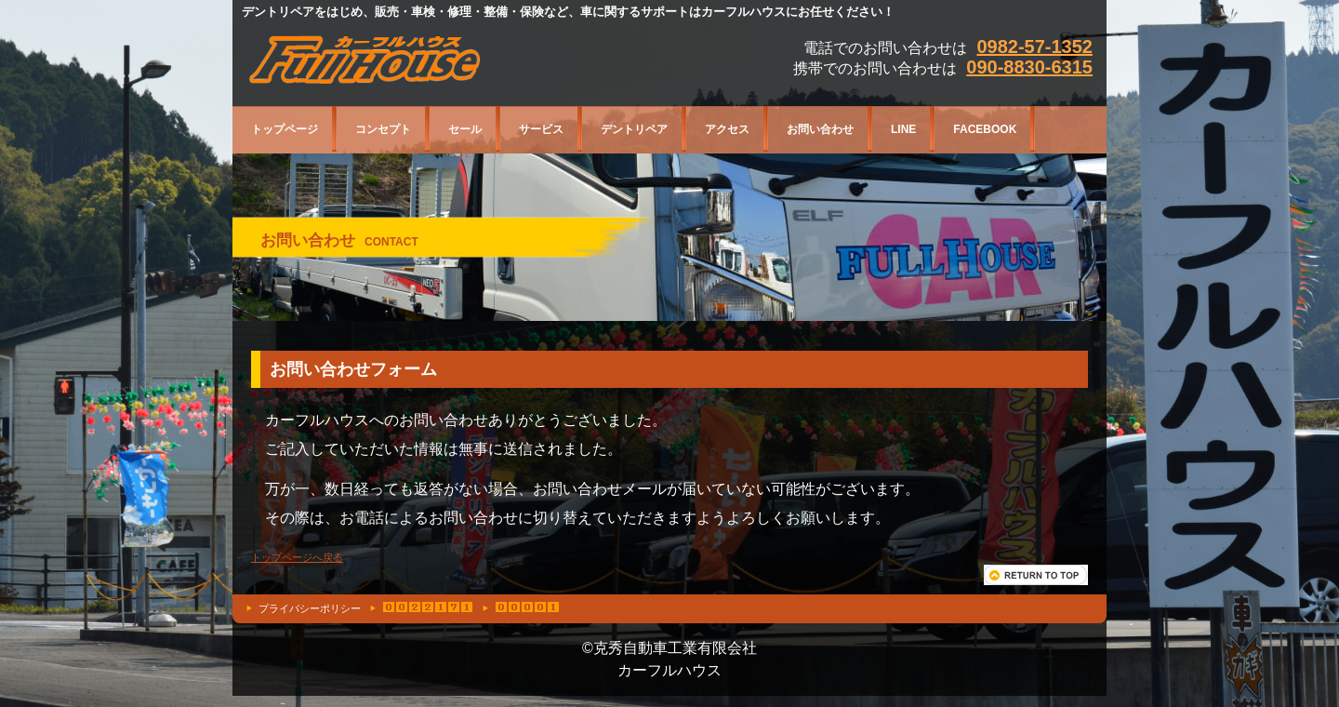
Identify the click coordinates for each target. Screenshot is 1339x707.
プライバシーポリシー (310, 608)
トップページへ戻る (297, 557)
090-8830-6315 (1029, 67)
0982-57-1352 (1034, 46)
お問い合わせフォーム (353, 369)
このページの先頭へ (1036, 575)
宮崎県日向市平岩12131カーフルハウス (425, 62)
